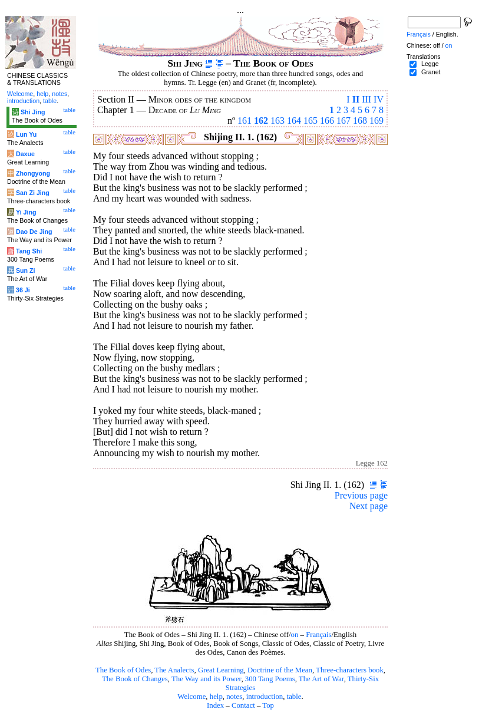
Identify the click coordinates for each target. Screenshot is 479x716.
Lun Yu (26, 134)
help (216, 696)
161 (244, 121)
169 (376, 121)
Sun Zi (25, 270)
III (366, 99)
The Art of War (321, 679)
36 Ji (23, 289)
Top (268, 705)
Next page (368, 506)
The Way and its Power (206, 679)
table (294, 696)
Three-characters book (350, 670)
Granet (431, 71)
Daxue (25, 153)
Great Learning (221, 670)
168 (360, 121)
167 (343, 121)
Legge (430, 63)
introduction (264, 696)
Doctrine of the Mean (279, 670)
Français (318, 635)
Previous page (361, 495)
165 (310, 121)
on (295, 635)
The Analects (174, 670)
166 (327, 121)
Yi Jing (26, 212)
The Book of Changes (135, 679)
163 (277, 121)
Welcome (191, 696)
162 (261, 121)
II (355, 99)
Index (215, 705)
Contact (243, 705)
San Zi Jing (32, 192)
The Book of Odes (123, 670)
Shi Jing (33, 112)
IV (379, 99)
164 (294, 121)
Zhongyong (33, 173)
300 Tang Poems (270, 679)
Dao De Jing (34, 231)
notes (234, 696)
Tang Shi (29, 251)
